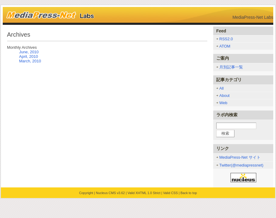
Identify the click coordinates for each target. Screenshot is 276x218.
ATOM (224, 46)
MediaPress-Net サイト (240, 157)
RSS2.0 (226, 39)
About (224, 95)
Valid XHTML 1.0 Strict (143, 193)
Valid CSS (170, 193)
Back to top (188, 193)
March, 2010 (30, 61)
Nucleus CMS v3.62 (110, 193)
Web (223, 103)
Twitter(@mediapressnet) (241, 165)
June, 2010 (29, 52)
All (221, 88)
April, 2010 (28, 56)
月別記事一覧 (231, 67)
